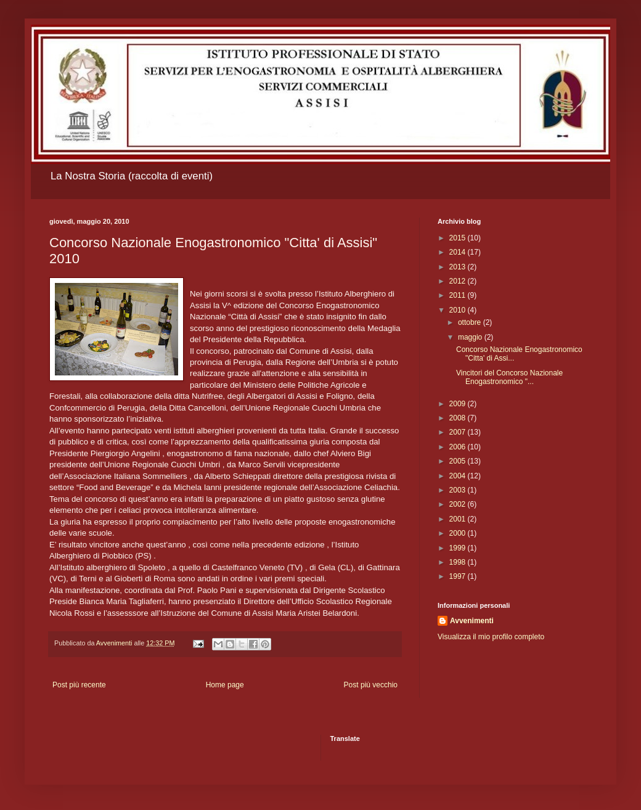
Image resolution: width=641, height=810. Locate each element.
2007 (458, 432)
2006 (458, 447)
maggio (471, 337)
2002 (458, 504)
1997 (458, 576)
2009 (458, 403)
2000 (458, 533)
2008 (458, 418)
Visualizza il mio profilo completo (491, 636)
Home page (225, 685)
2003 (458, 490)
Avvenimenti (472, 620)
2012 (458, 281)
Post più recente (79, 685)
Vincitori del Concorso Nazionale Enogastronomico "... (509, 377)
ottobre (470, 322)
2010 (458, 310)
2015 (458, 238)
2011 (458, 295)
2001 (458, 519)
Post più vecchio (371, 685)
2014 (458, 252)
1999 (458, 548)
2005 (458, 461)
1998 (458, 562)
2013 (458, 267)
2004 (458, 476)
